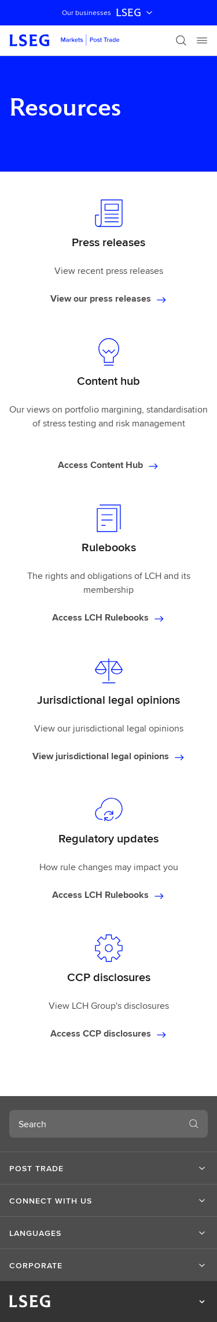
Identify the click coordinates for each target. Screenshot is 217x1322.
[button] (108, 1168)
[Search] (181, 40)
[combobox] (94, 1124)
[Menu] (202, 40)
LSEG (135, 12)
